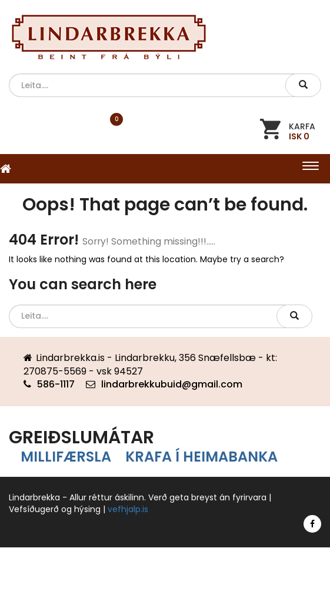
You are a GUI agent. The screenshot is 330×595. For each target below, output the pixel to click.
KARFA (302, 131)
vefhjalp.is (128, 509)
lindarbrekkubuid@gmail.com (171, 384)
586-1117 (56, 384)
